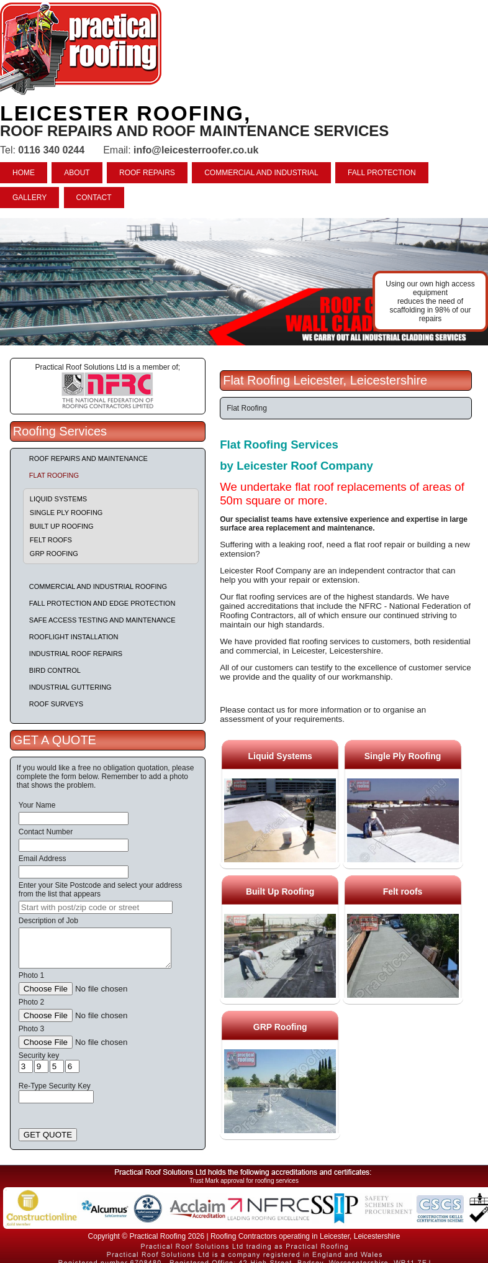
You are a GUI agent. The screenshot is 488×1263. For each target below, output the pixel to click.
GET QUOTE (48, 1134)
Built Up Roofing (62, 526)
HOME (23, 172)
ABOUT (76, 172)
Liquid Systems (58, 499)
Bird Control (55, 670)
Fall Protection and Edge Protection (102, 603)
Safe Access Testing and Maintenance (102, 620)
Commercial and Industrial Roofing (98, 586)
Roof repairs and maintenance (88, 458)
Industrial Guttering (70, 687)
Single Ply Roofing (66, 512)
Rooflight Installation (74, 637)
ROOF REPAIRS (147, 172)
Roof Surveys (56, 704)
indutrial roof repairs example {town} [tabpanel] (244, 281)
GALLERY (29, 197)
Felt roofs (51, 540)
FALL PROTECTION (382, 172)
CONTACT (94, 197)
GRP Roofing (54, 553)
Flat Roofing (54, 475)
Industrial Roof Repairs (75, 653)
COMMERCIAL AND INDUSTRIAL (261, 172)
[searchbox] (96, 907)
